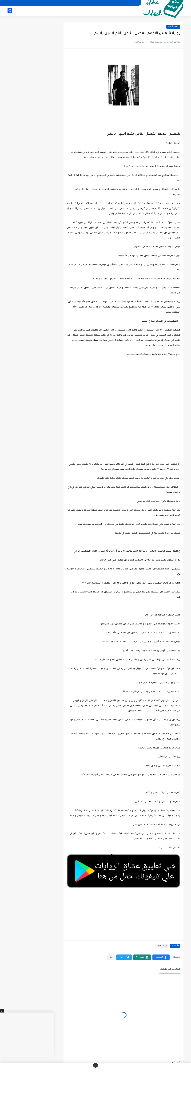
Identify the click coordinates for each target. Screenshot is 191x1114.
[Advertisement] (123, 417)
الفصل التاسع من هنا (168, 848)
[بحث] (10, 10)
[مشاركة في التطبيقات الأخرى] (111, 957)
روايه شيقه (173, 27)
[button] (161, 957)
